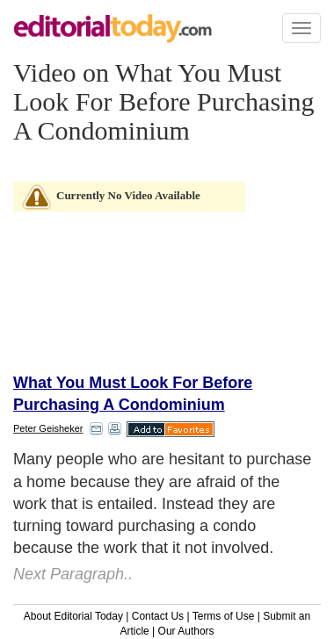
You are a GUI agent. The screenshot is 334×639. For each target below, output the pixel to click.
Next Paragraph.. (73, 574)
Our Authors (186, 631)
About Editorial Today (73, 616)
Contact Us (158, 616)
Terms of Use (223, 616)
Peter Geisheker (48, 428)
